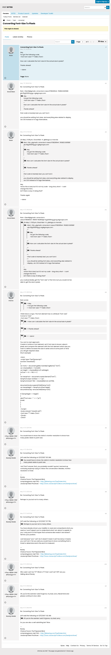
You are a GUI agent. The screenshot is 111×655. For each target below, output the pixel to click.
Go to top (103, 646)
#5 (106, 292)
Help (67, 646)
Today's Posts (7, 17)
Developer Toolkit (47, 13)
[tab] (7, 37)
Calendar (25, 17)
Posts (7, 37)
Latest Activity (18, 37)
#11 (106, 586)
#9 (106, 513)
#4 (106, 210)
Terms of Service (92, 646)
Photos (29, 37)
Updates (35, 13)
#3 (106, 132)
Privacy (82, 646)
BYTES (13, 13)
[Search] (95, 7)
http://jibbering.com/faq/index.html (53, 481)
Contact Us (74, 646)
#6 (106, 428)
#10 (106, 564)
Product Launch (23, 13)
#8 (106, 492)
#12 (106, 608)
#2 (106, 83)
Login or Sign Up (102, 1)
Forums (6, 13)
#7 (106, 450)
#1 (106, 47)
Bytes (63, 646)
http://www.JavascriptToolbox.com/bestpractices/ (58, 484)
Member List (16, 17)
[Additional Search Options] (105, 7)
